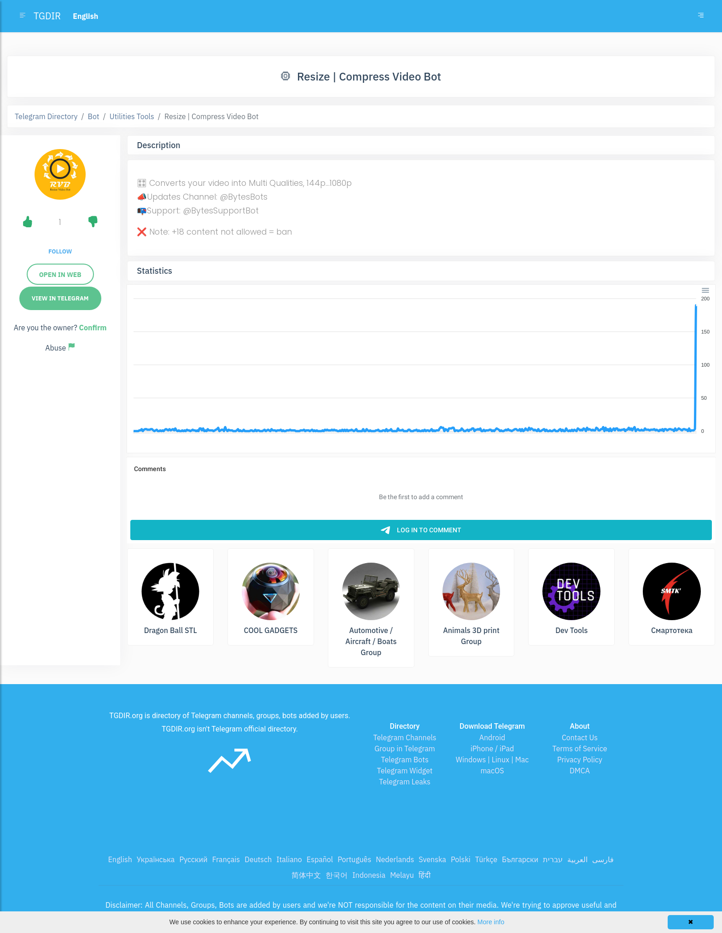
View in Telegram (60, 298)
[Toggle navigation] (700, 16)
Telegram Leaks (405, 781)
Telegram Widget (405, 770)
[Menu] (705, 289)
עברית (553, 859)
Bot (93, 116)
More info (490, 922)
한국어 (337, 875)
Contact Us (580, 737)
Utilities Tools (132, 116)
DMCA (580, 770)
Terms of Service (580, 748)
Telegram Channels (404, 737)
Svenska (432, 859)
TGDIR (47, 16)
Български (520, 859)
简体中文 (306, 875)
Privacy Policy (579, 759)
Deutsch (258, 859)
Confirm (93, 327)
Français (226, 859)
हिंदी (425, 875)
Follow (60, 251)
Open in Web (60, 275)
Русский (193, 859)
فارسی (603, 859)
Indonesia (368, 875)
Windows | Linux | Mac (492, 759)
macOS (492, 770)
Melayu (402, 875)
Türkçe (486, 859)
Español (320, 859)
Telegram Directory (46, 116)
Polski (461, 859)
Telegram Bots (404, 759)
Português (354, 859)
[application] (421, 365)
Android (492, 737)
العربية (577, 859)
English (120, 859)
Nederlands (395, 859)
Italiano (289, 859)
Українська (156, 859)
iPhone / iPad (492, 748)
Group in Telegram (404, 748)
